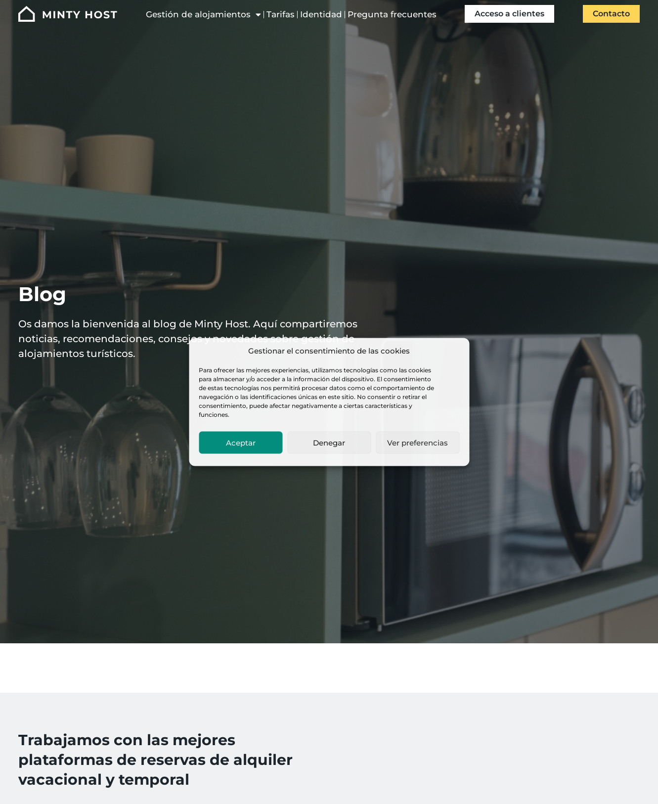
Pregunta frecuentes (392, 14)
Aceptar (241, 442)
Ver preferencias (417, 442)
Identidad (321, 14)
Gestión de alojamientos (203, 14)
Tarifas (280, 14)
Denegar (329, 442)
